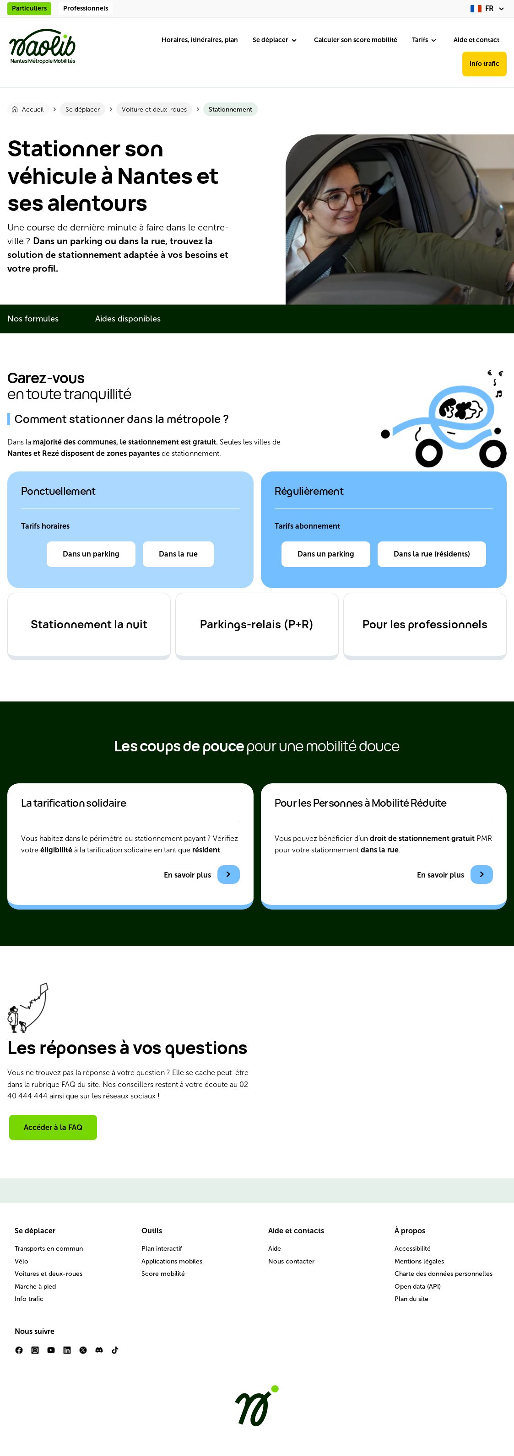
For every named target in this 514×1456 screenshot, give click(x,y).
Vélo (21, 1261)
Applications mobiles (171, 1261)
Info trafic (484, 64)
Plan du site (411, 1299)
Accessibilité (413, 1249)
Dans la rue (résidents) (432, 554)
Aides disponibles (128, 319)
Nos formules (33, 319)
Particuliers (29, 8)
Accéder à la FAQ (53, 1127)
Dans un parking (91, 554)
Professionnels (85, 8)
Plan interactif (161, 1249)
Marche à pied (35, 1286)
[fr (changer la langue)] (489, 8)
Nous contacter (291, 1261)
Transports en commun (49, 1249)
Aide (274, 1249)
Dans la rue (178, 554)
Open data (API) (418, 1286)
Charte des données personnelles (443, 1274)
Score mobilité (163, 1274)
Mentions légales (419, 1261)
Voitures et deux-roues (48, 1274)
